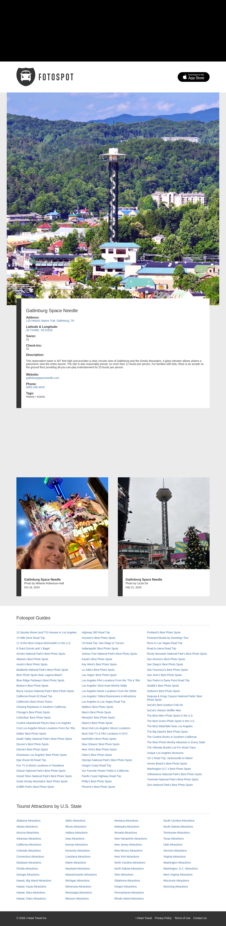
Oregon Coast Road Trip (96, 765)
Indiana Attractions (76, 832)
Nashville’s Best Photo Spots (99, 738)
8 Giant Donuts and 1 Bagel (33, 648)
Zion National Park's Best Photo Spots (170, 784)
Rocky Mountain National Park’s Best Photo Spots (177, 653)
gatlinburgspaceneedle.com (42, 377)
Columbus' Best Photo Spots (33, 717)
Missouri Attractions (77, 898)
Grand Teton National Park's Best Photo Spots (44, 776)
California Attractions (28, 844)
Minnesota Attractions (78, 886)
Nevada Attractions (125, 832)
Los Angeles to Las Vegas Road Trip (103, 701)
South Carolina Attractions (179, 820)
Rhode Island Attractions (129, 898)
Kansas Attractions (76, 844)
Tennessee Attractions (176, 832)
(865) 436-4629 (35, 387)
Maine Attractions (75, 862)
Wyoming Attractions (175, 886)
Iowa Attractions (75, 838)
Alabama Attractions (28, 820)
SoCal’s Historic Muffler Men (164, 710)
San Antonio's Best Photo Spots (166, 659)
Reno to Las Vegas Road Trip (164, 643)
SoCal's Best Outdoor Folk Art (165, 704)
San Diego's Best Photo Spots (165, 664)
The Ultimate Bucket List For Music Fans (171, 747)
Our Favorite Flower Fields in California (105, 770)
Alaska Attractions (27, 826)
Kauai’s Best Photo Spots (97, 659)
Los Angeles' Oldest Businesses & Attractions (109, 696)
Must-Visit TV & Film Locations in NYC (105, 733)
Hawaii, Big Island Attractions (33, 880)
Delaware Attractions (28, 862)
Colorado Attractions (28, 850)
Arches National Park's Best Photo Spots (40, 653)
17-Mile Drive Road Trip (30, 637)
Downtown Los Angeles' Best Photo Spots (41, 754)
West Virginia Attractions (178, 874)
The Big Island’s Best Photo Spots (167, 731)
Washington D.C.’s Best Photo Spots (169, 768)
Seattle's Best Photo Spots (163, 685)
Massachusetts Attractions (81, 874)
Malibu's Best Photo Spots (97, 706)
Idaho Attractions (75, 820)
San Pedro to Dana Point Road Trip (168, 680)
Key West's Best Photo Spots (99, 664)
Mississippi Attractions (78, 892)
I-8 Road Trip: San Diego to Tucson (103, 643)
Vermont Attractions (175, 850)
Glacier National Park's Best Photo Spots (40, 770)
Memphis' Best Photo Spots (98, 717)
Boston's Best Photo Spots (32, 685)
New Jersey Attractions (128, 844)
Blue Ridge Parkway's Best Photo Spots (40, 680)
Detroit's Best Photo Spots (32, 749)
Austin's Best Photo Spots (32, 664)
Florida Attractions (27, 868)
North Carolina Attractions (129, 862)
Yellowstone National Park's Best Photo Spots (174, 774)
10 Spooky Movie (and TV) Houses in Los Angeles (46, 632)
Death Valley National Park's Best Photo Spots (44, 738)
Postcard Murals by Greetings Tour (168, 637)
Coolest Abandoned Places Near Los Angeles (43, 722)
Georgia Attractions (27, 874)
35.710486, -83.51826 (39, 330)
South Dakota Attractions (178, 826)
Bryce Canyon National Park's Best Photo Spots (45, 691)
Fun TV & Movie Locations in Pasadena (40, 765)
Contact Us (200, 918)
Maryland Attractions (77, 868)
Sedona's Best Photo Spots (163, 691)
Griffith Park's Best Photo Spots (35, 786)
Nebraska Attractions (126, 826)
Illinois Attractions (75, 826)
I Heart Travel (144, 918)
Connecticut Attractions (30, 856)
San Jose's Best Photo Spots (164, 675)
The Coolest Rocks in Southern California (172, 736)
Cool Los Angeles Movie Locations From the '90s (45, 728)
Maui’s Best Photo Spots (96, 712)
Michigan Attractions (77, 880)
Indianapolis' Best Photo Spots (100, 648)
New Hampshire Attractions (130, 838)
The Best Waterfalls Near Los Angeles (170, 726)
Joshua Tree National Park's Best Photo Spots (109, 653)
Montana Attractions (126, 820)
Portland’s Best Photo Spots (164, 632)
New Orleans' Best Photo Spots (101, 744)
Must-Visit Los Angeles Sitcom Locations (106, 728)
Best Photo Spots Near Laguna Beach (39, 675)
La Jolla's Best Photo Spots (98, 669)
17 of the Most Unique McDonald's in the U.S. (43, 643)
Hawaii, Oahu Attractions (31, 898)
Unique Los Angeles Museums (165, 752)
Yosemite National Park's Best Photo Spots (173, 779)
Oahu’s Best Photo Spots (97, 754)
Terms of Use (182, 918)
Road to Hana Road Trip (161, 648)
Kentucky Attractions (77, 850)
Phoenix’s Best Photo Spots (98, 786)
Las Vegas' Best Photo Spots (99, 675)
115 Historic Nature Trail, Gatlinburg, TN (50, 320)
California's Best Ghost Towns (34, 701)
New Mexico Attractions (128, 850)
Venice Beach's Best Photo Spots (167, 763)
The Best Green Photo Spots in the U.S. (171, 721)
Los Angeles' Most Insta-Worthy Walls (104, 685)
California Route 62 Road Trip (34, 696)
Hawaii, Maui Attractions (30, 892)
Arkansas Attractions (28, 838)
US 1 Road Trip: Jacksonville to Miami (170, 758)
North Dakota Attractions (129, 868)
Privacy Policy (163, 918)
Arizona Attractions (27, 832)
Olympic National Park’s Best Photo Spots (107, 760)
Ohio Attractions (123, 874)
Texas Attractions (173, 838)
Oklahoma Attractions (127, 880)
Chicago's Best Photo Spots (33, 712)
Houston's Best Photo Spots (98, 637)
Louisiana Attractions (77, 856)
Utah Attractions (173, 844)
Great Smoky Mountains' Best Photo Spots (42, 781)
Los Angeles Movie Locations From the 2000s (109, 691)
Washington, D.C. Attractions (180, 868)
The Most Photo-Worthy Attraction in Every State (176, 742)
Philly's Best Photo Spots (97, 781)
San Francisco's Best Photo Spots (167, 669)
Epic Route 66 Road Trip (31, 760)
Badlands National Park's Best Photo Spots (42, 669)
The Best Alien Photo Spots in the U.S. (170, 715)
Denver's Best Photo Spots (32, 744)
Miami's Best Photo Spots (97, 722)
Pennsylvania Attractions (129, 892)
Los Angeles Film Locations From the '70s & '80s (111, 680)
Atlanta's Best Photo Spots (32, 659)
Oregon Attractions (125, 886)
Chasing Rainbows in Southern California (41, 706)
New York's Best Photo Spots (99, 749)
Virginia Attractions (174, 856)
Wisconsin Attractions (176, 880)
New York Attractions (126, 856)
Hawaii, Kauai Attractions (31, 886)
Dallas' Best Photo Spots (31, 733)
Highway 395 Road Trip (96, 632)
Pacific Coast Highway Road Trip (101, 776)
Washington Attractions (177, 862)
